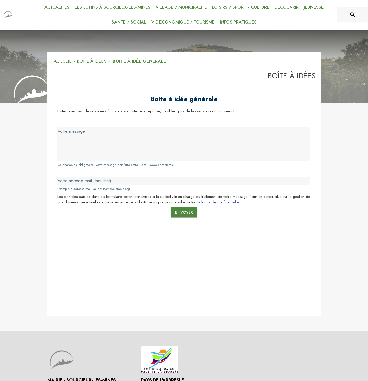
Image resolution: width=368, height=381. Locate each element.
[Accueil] (8, 15)
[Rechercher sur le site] (352, 14)
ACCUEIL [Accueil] (62, 61)
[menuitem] (57, 7)
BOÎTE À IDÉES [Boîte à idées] (91, 61)
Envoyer (184, 212)
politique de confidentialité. (218, 202)
